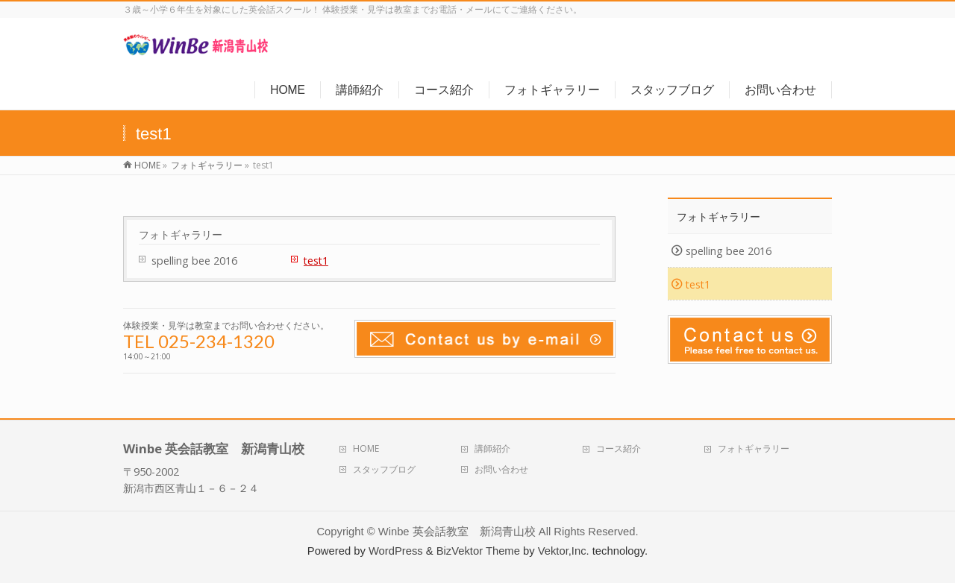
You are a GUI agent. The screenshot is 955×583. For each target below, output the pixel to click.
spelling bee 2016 (194, 260)
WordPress (396, 551)
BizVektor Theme (478, 551)
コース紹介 (618, 448)
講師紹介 (492, 448)
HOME (366, 448)
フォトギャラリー (180, 235)
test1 (316, 260)
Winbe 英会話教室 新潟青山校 (457, 532)
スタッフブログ (384, 469)
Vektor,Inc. (563, 551)
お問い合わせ (501, 469)
